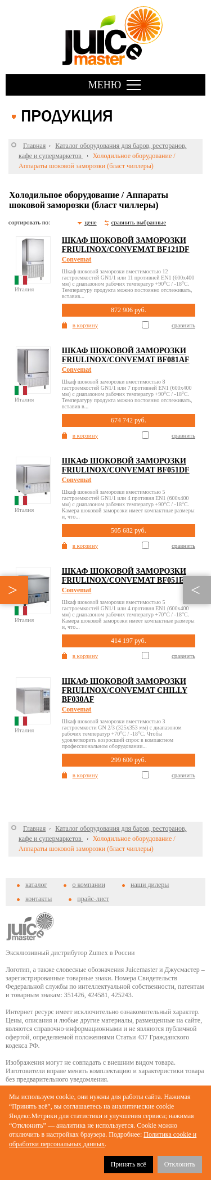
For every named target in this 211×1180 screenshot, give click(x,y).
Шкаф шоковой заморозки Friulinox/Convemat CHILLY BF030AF (124, 690)
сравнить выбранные (138, 222)
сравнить (183, 325)
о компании (88, 885)
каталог (36, 885)
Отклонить (179, 1164)
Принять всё (128, 1164)
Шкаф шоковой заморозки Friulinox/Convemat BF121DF (126, 245)
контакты (38, 899)
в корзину (85, 325)
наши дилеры (150, 885)
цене (90, 222)
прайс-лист (93, 899)
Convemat (77, 259)
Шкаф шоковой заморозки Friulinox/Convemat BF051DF (126, 465)
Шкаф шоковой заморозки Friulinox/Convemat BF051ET (126, 575)
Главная (34, 146)
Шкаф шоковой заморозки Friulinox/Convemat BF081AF (126, 355)
